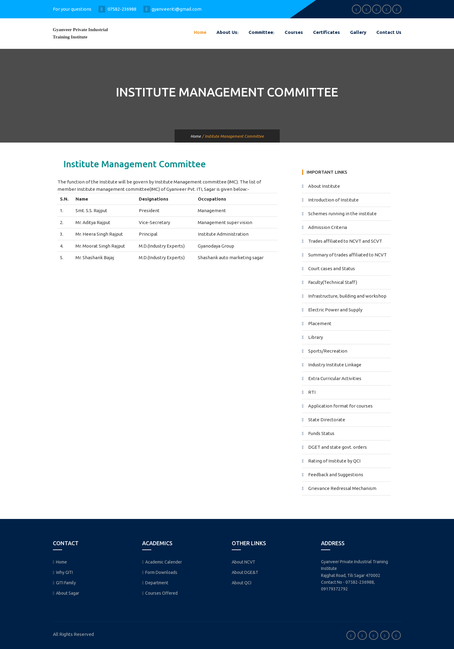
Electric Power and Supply (335, 309)
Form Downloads (159, 572)
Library (315, 337)
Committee (261, 32)
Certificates (326, 32)
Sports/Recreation (327, 351)
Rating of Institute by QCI (334, 460)
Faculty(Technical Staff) (332, 282)
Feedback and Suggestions (335, 474)
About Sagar (66, 593)
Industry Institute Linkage (334, 364)
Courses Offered (160, 593)
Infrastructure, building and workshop (347, 296)
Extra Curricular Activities (334, 378)
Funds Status (321, 433)
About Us (227, 32)
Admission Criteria (327, 227)
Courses (294, 32)
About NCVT (243, 562)
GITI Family (64, 582)
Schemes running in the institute (342, 213)
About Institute (324, 186)
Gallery (358, 32)
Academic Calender (162, 562)
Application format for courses (340, 405)
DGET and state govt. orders (337, 447)
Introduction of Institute (333, 199)
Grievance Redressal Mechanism (342, 488)
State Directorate (326, 419)
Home (200, 32)
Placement (319, 323)
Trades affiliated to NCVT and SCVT (345, 241)
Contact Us (388, 32)
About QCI (241, 582)
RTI (312, 392)
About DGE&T (245, 572)
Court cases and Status (331, 268)
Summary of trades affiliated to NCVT (347, 254)
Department (155, 582)
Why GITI (63, 572)
